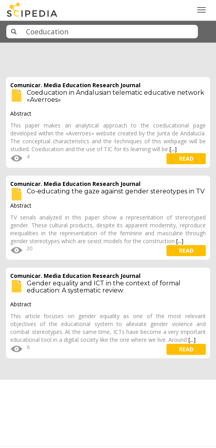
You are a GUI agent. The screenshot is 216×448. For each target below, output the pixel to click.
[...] (173, 149)
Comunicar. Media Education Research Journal (75, 85)
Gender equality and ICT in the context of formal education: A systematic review (104, 286)
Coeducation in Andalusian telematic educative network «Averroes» (115, 96)
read (186, 158)
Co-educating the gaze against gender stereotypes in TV (116, 191)
